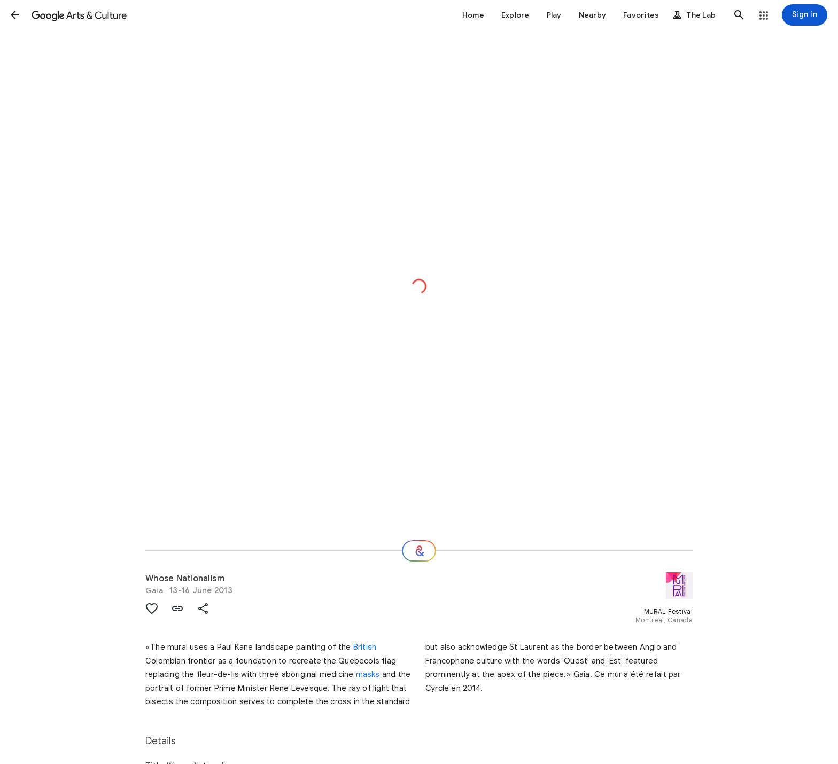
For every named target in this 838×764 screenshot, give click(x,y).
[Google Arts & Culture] (79, 15)
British (364, 647)
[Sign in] (804, 15)
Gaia (154, 590)
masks (368, 674)
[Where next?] (419, 551)
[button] (15, 15)
